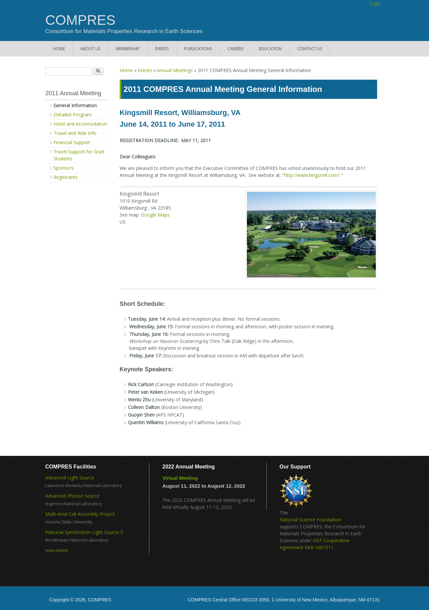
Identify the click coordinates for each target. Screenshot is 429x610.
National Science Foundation (310, 519)
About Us (90, 49)
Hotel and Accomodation (80, 124)
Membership (127, 49)
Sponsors (64, 168)
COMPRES (80, 20)
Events (162, 49)
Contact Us (309, 49)
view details (56, 550)
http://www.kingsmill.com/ (311, 175)
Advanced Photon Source (72, 496)
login (375, 3)
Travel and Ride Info (75, 133)
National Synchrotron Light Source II (84, 532)
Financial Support (72, 142)
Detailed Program (73, 114)
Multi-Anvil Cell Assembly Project (80, 514)
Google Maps (155, 215)
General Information (75, 105)
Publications (198, 49)
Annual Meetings (175, 70)
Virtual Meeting (180, 478)
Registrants (66, 177)
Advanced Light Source (69, 477)
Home (59, 49)
